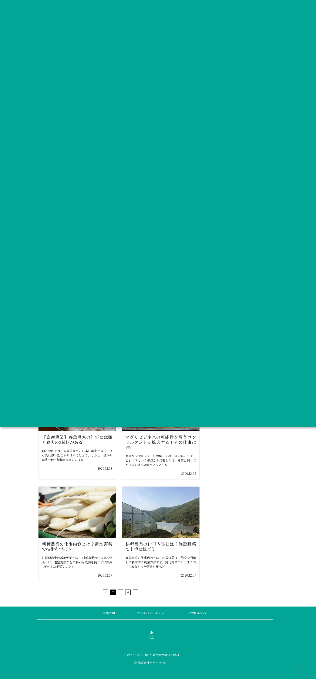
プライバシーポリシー (152, 613)
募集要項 (109, 613)
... (85, 460)
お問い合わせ (198, 613)
